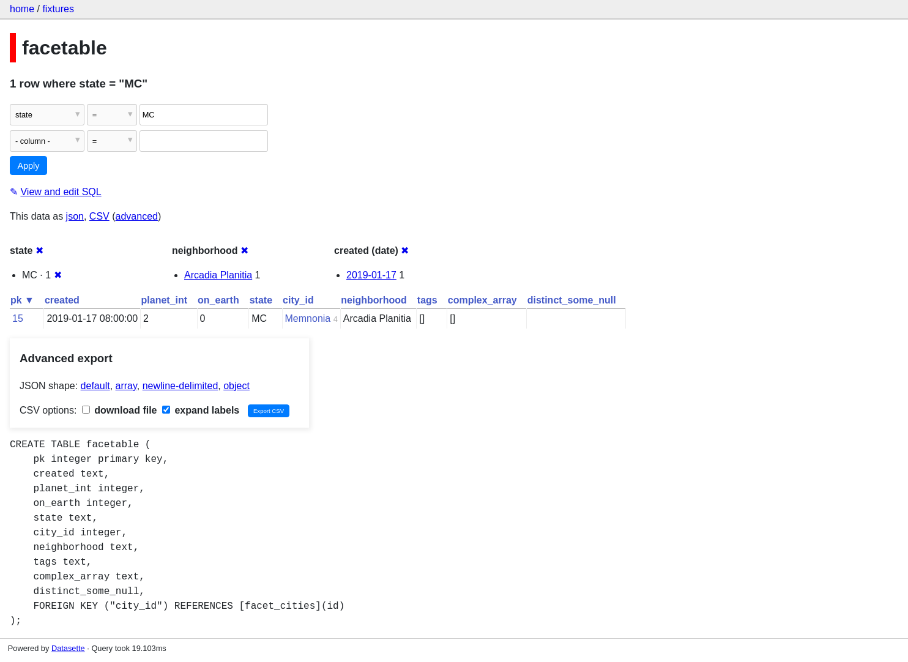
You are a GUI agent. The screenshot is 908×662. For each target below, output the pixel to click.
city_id (298, 300)
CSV (99, 216)
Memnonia (308, 318)
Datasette (68, 648)
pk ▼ (22, 300)
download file (119, 410)
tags (427, 300)
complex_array (482, 300)
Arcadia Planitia (218, 275)
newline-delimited (180, 386)
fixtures (58, 9)
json (75, 216)
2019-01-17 (371, 275)
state (261, 300)
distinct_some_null (571, 300)
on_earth (218, 300)
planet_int (164, 300)
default (95, 386)
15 (17, 318)
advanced (137, 216)
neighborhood (374, 300)
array (126, 386)
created (62, 300)
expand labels (200, 410)
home (22, 9)
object (236, 386)
